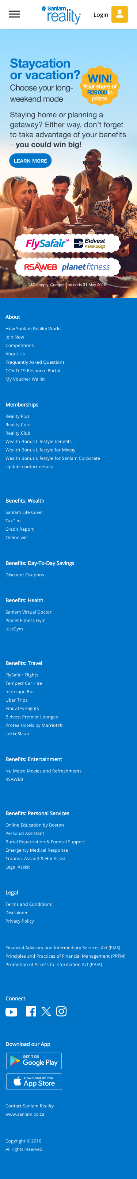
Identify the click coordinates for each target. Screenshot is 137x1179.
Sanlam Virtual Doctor (28, 612)
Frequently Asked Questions (35, 362)
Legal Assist (17, 867)
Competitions (19, 345)
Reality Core (18, 424)
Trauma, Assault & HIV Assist (35, 858)
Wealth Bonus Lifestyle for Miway (40, 450)
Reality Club (17, 433)
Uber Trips (16, 700)
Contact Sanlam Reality (29, 1106)
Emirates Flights (22, 708)
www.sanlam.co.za (25, 1114)
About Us (15, 354)
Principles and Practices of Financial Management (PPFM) (65, 956)
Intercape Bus (20, 691)
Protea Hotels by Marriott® (34, 725)
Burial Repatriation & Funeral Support (45, 842)
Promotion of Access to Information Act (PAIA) (53, 964)
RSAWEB (14, 779)
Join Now (14, 337)
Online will (16, 537)
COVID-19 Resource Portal (32, 370)
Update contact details (29, 466)
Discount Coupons (24, 575)
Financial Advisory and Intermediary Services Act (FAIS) (62, 948)
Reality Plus (17, 416)
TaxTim (13, 521)
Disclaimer (16, 912)
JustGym (14, 629)
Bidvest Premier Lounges (31, 717)
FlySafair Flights (21, 675)
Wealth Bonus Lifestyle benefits (38, 441)
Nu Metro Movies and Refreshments (43, 771)
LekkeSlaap (17, 733)
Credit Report (19, 529)
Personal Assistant (24, 833)
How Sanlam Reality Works (33, 328)
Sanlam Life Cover (24, 512)
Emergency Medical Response (36, 850)
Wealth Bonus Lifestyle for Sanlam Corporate (52, 458)
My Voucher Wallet (25, 379)
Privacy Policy (19, 921)
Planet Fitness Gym (25, 620)
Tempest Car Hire (23, 683)
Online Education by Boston (34, 825)
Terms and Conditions (28, 904)
